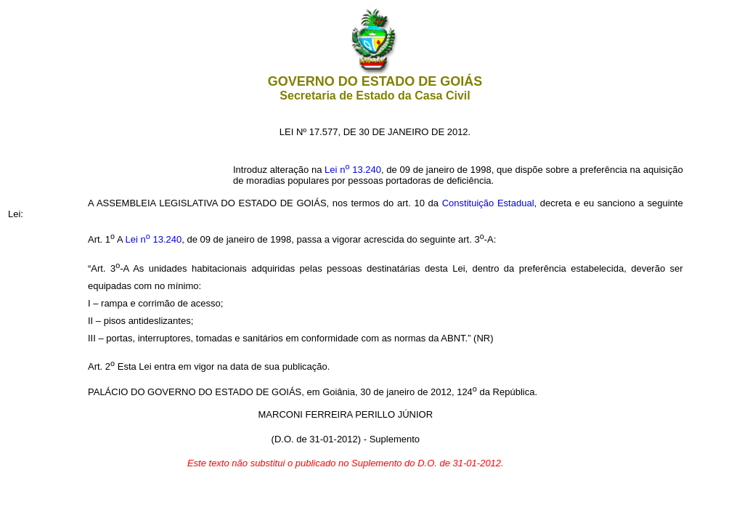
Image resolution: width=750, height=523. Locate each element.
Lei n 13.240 (353, 169)
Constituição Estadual (488, 203)
